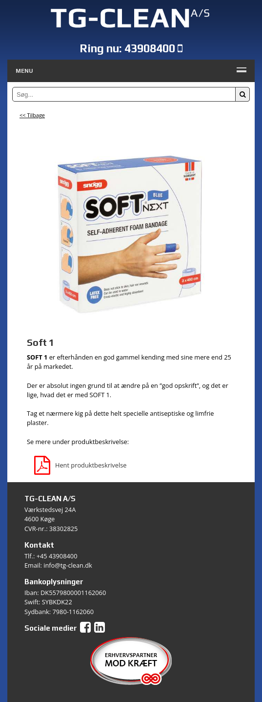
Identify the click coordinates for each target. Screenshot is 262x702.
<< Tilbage (32, 115)
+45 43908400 (57, 556)
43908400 (149, 48)
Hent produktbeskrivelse (80, 465)
